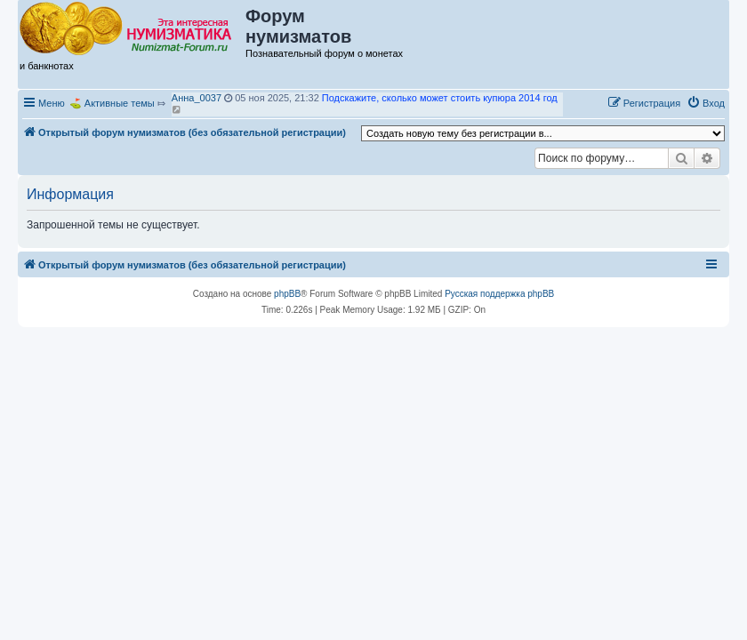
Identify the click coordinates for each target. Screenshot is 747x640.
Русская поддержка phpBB (499, 294)
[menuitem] (706, 103)
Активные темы (119, 103)
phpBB (287, 294)
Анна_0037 (196, 97)
